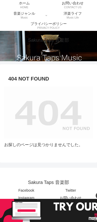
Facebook (26, 190)
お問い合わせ (70, 198)
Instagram (26, 198)
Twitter (70, 190)
